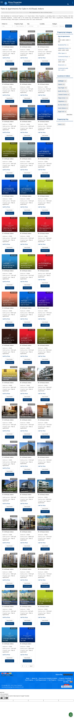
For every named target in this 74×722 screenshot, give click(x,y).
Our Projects (52, 680)
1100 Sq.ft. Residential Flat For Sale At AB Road (8, 265)
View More (69, 114)
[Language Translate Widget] (7, 675)
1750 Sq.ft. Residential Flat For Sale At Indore (44, 303)
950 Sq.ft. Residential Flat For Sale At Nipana (44, 265)
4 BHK (67, 50)
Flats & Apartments (64, 36)
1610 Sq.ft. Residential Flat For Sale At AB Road (26, 265)
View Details (10, 61)
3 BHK (67, 40)
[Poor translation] (6, 698)
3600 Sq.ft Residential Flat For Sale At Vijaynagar (9, 377)
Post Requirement (41, 680)
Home (3, 12)
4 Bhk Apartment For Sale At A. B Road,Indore (27, 489)
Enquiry (69, 680)
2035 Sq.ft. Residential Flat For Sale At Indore (44, 340)
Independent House (63, 48)
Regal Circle (61, 111)
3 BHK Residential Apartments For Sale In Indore (27, 191)
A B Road (26, 12)
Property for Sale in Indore (16, 12)
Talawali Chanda (62, 94)
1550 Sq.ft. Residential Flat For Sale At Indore (8, 340)
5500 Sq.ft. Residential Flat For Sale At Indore (8, 303)
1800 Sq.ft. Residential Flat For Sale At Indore (26, 303)
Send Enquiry (9, 64)
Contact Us (61, 680)
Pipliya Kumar (61, 98)
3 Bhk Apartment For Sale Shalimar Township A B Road (44, 489)
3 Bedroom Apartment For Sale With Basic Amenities (9, 415)
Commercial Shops (63, 56)
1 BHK (59, 40)
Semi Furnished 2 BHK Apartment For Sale (44, 415)
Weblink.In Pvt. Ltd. (19, 687)
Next (31, 666)
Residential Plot (62, 45)
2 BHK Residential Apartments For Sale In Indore (44, 153)
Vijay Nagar (61, 88)
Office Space (61, 53)
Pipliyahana (61, 101)
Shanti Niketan (62, 108)
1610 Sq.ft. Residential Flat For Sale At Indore (26, 340)
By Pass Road (62, 104)
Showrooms (61, 65)
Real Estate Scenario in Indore (48, 678)
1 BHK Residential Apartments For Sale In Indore (9, 191)
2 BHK (63, 40)
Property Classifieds (65, 678)
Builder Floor (61, 60)
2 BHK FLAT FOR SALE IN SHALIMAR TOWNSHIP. (9, 601)
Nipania (60, 84)
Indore (7, 12)
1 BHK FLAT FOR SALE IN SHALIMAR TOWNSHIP (27, 601)
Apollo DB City (62, 91)
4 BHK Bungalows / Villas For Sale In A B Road (27, 526)
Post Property (29, 680)
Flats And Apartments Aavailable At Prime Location (9, 116)
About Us (34, 678)
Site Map (65, 682)
